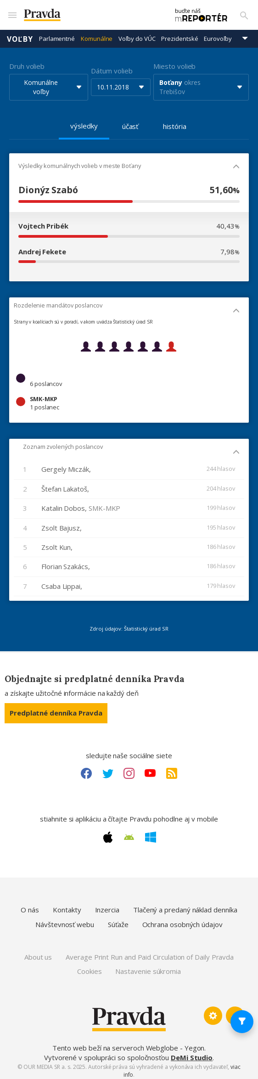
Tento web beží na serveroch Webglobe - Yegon (128, 1043)
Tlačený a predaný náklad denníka (185, 905)
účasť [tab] (130, 122)
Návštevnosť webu (64, 920)
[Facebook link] (86, 769)
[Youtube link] (150, 769)
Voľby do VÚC (136, 34)
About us (38, 952)
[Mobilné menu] (12, 13)
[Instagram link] (129, 769)
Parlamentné (57, 34)
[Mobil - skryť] (236, 163)
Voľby (20, 34)
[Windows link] (150, 833)
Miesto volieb (174, 62)
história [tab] (174, 122)
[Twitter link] (107, 769)
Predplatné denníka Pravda (56, 708)
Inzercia (107, 905)
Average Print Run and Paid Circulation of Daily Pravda (150, 952)
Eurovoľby (217, 34)
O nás (30, 905)
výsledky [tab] (83, 121)
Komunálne (96, 34)
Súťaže (118, 920)
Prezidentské (179, 34)
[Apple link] (107, 833)
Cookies (89, 967)
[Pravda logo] (86, 13)
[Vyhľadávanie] (244, 13)
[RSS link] (171, 769)
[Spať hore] (235, 1011)
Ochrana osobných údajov (182, 920)
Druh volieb (27, 62)
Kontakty (67, 905)
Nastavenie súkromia (148, 967)
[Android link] (129, 833)
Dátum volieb (111, 66)
